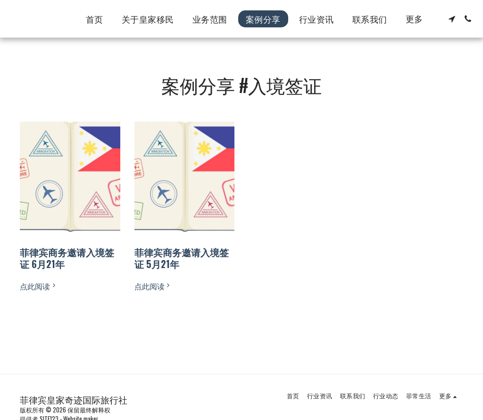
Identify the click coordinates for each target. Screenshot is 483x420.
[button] (451, 19)
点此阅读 (39, 286)
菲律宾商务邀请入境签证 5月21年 (181, 258)
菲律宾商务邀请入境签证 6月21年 (67, 258)
